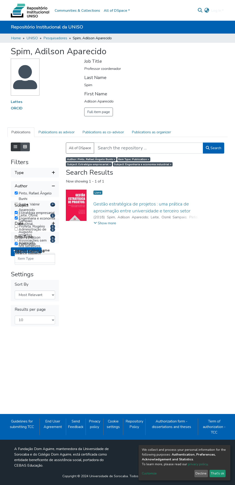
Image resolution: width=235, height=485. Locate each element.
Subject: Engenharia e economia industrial (142, 164)
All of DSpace (80, 148)
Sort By (21, 424)
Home (16, 38)
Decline (201, 473)
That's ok (217, 473)
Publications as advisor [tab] (56, 132)
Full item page (98, 111)
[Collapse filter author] (35, 186)
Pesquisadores (55, 38)
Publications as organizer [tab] (151, 132)
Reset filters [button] (26, 391)
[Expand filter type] (35, 172)
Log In (216, 10)
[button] (207, 10)
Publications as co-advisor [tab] (103, 132)
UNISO (32, 38)
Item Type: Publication (133, 159)
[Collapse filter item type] (35, 355)
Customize (149, 473)
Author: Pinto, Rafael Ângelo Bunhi (91, 159)
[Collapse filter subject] (35, 272)
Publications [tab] (21, 132)
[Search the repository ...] (148, 148)
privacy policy (197, 464)
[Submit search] (200, 10)
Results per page (30, 450)
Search (213, 148)
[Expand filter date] (35, 342)
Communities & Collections (77, 10)
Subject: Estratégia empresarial (89, 164)
